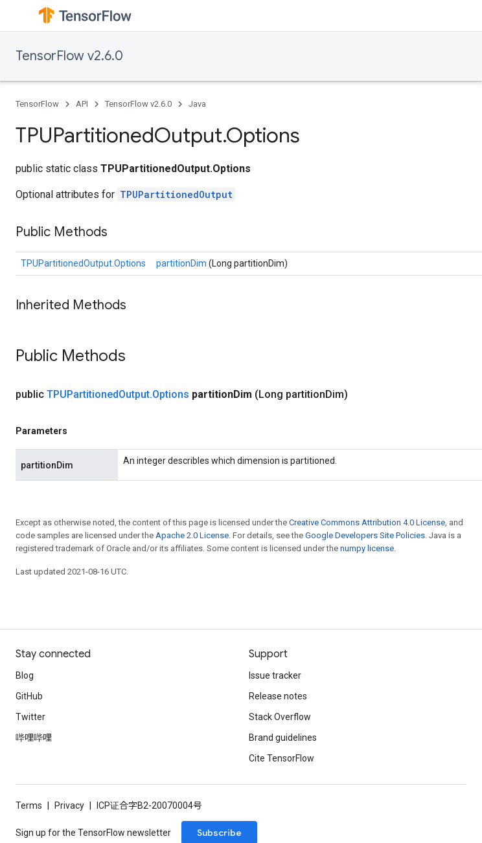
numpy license (367, 548)
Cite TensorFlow (281, 758)
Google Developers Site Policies (365, 535)
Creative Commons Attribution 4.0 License (367, 522)
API (82, 104)
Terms (29, 805)
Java (197, 104)
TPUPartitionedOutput (176, 194)
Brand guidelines (283, 737)
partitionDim (182, 263)
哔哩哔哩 (34, 737)
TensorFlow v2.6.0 (69, 56)
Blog (25, 675)
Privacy (69, 805)
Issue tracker (275, 675)
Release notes (278, 696)
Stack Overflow (280, 717)
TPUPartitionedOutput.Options (83, 263)
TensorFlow (37, 104)
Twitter (30, 717)
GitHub (29, 696)
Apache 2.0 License (192, 535)
